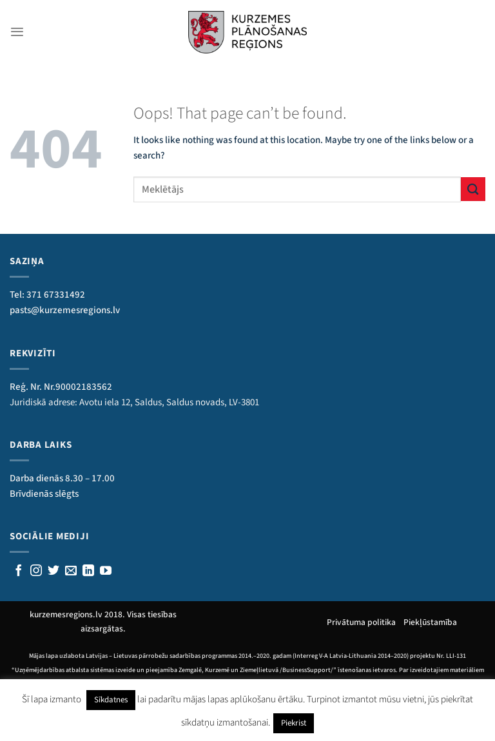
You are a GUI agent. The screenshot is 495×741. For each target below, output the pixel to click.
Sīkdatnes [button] (111, 700)
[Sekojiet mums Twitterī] (53, 571)
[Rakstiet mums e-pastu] (71, 571)
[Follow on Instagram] (36, 571)
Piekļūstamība (430, 622)
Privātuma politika (365, 622)
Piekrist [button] (293, 723)
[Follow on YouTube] (106, 571)
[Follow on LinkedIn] (88, 571)
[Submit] (473, 189)
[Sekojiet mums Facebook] (18, 571)
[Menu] (17, 32)
